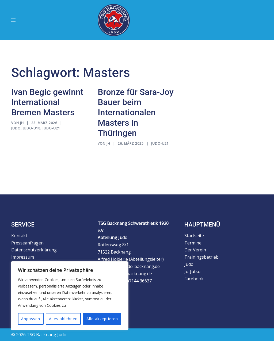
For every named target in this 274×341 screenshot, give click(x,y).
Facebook (196, 279)
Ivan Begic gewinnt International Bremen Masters (47, 102)
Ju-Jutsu (192, 271)
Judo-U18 (31, 128)
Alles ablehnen (63, 318)
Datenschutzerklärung (34, 250)
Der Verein (195, 250)
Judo (16, 128)
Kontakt (19, 236)
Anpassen (30, 318)
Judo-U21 (51, 128)
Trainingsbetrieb (201, 257)
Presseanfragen (27, 243)
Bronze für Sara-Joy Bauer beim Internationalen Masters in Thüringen (135, 112)
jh (22, 123)
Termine (192, 243)
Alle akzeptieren (102, 318)
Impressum (22, 257)
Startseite (194, 236)
